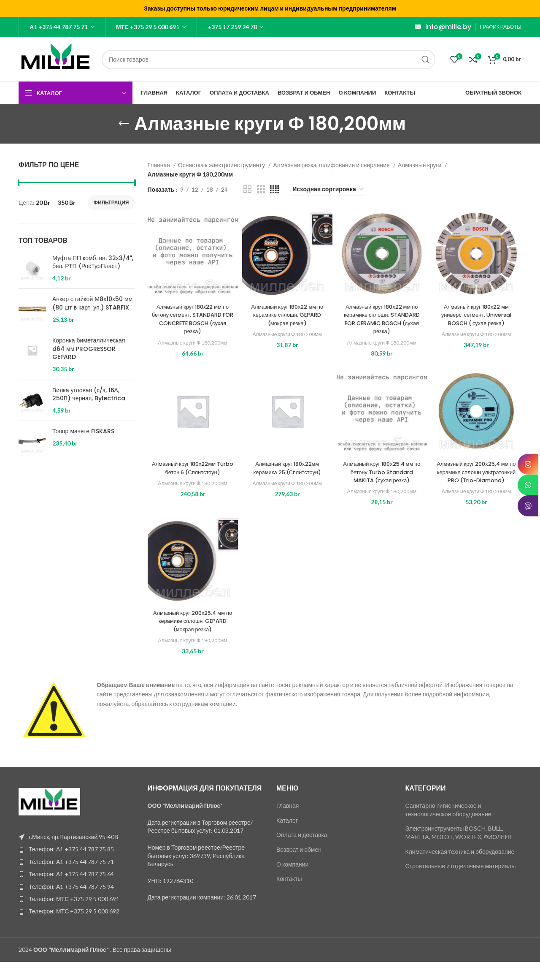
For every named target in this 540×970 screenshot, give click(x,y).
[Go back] (123, 123)
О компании (292, 872)
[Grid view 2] (247, 189)
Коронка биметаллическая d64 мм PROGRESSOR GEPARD (88, 349)
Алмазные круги (420, 164)
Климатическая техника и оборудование (460, 859)
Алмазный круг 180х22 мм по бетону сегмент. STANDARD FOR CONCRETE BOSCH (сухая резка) (192, 319)
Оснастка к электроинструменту (222, 164)
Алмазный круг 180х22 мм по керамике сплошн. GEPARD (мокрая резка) (287, 314)
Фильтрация (111, 202)
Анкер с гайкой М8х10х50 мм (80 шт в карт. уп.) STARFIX (92, 303)
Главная (159, 164)
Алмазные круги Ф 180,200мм (193, 342)
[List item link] (77, 857)
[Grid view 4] (274, 189)
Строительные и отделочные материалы (460, 874)
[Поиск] (268, 59)
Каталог (287, 828)
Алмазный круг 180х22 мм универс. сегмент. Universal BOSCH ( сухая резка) (476, 314)
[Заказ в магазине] (328, 190)
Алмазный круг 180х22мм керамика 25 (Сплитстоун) (287, 467)
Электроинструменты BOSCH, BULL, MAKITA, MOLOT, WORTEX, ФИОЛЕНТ (459, 841)
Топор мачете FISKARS (83, 431)
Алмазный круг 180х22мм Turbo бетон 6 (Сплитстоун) (192, 467)
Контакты (289, 887)
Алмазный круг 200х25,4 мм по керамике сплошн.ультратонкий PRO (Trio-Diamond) (476, 476)
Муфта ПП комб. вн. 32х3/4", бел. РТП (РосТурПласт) (92, 262)
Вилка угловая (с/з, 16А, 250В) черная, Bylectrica (88, 394)
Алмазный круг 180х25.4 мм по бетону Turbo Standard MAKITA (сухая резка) (382, 471)
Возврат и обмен (298, 857)
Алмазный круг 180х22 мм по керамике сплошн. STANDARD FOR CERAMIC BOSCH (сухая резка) (381, 319)
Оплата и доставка (301, 843)
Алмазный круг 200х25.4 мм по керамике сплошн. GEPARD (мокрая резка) (192, 629)
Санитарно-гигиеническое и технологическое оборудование (448, 818)
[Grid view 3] (261, 189)
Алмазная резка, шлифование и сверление (332, 164)
